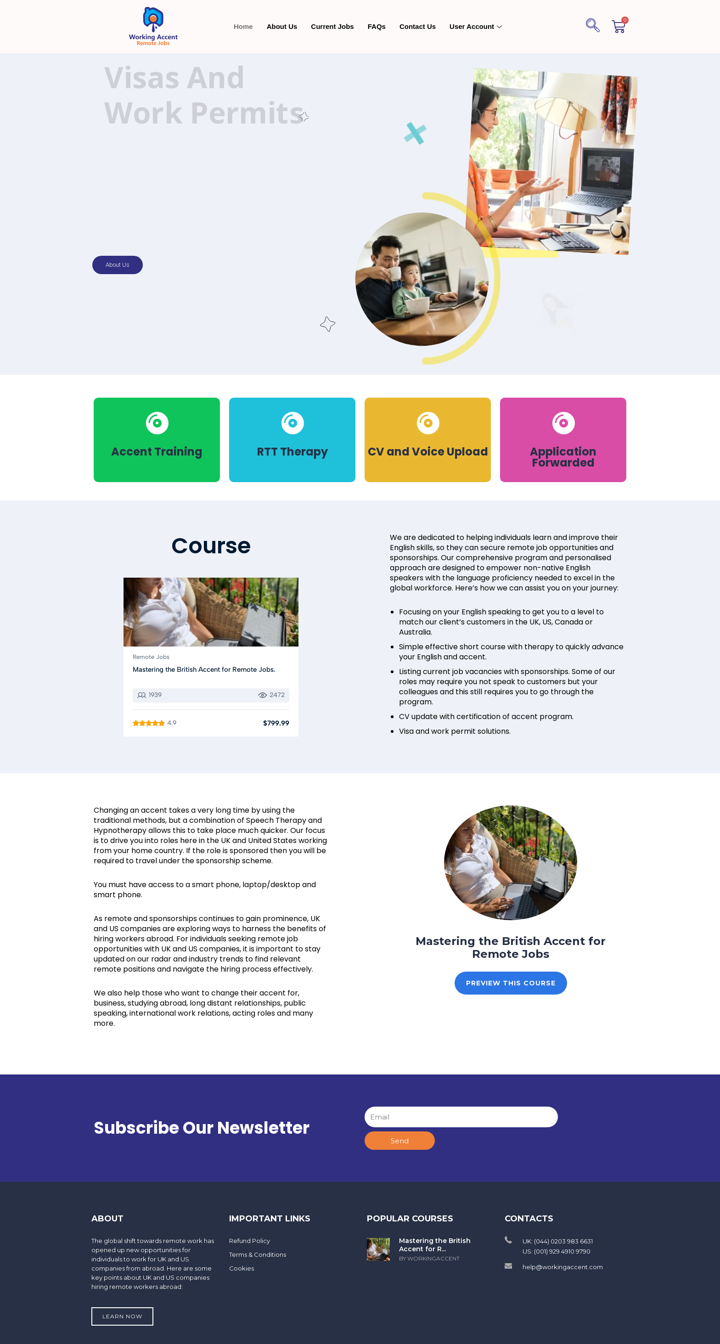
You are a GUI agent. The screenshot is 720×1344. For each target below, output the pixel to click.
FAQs (377, 26)
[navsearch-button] (593, 26)
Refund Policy (249, 1240)
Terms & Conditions (257, 1254)
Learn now (122, 1316)
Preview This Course (511, 983)
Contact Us (417, 26)
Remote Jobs (151, 656)
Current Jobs (332, 26)
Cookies (241, 1268)
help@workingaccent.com (563, 1267)
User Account (477, 26)
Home (243, 26)
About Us (282, 26)
